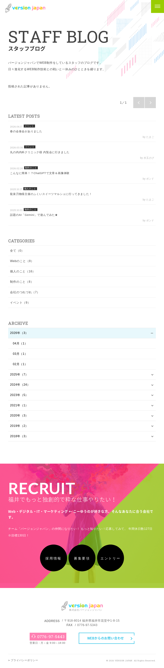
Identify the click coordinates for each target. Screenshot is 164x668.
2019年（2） (19, 426)
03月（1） (20, 354)
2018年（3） (19, 436)
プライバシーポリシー (24, 661)
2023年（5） (19, 395)
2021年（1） (19, 405)
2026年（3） (19, 333)
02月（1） (20, 364)
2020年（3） (19, 416)
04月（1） (20, 343)
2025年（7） (19, 374)
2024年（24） (20, 385)
